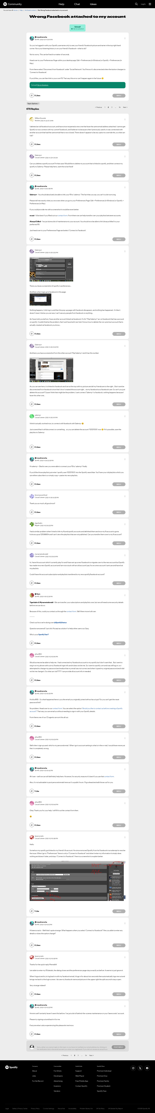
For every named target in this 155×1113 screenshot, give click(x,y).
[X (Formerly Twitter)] (140, 1068)
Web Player (79, 1076)
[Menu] (150, 4)
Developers (58, 1076)
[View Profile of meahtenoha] (42, 37)
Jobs (34, 1076)
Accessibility (72, 1109)
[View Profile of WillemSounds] (40, 118)
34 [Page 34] (119, 107)
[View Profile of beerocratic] (39, 836)
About (34, 1071)
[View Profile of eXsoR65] (38, 654)
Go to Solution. (43, 85)
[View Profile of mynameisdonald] (41, 554)
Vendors (57, 1091)
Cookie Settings (48, 1109)
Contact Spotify (81, 1086)
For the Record (37, 1081)
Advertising (58, 1081)
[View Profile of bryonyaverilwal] (41, 495)
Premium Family (103, 1081)
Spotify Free (101, 1091)
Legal (7, 1109)
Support (78, 1071)
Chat (77, 4)
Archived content (30, 10)
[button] (125, 38)
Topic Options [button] (32, 103)
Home (15, 10)
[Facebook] (147, 1068)
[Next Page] (125, 107)
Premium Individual (104, 1071)
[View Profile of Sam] (38, 594)
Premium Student (103, 1086)
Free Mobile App (81, 1081)
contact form (62, 215)
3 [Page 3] (111, 107)
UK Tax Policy (100, 1109)
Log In (143, 4)
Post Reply (118, 1047)
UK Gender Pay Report (115, 1109)
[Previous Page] (98, 107)
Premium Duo (102, 1076)
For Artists (58, 1071)
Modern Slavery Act (86, 1109)
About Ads (61, 1109)
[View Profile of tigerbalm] (38, 523)
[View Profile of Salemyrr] (38, 155)
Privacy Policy (35, 1109)
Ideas (93, 4)
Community (12, 4)
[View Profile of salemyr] (38, 415)
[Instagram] (133, 1068)
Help (61, 4)
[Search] (136, 4)
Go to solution (78, 29)
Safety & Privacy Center (20, 1109)
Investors (57, 1086)
